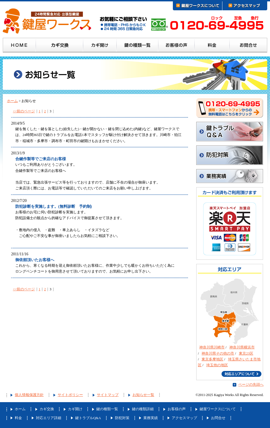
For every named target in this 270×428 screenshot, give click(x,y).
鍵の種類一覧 (137, 46)
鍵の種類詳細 (143, 409)
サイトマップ (108, 395)
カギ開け (100, 46)
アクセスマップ (184, 418)
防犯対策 (229, 155)
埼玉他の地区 (217, 365)
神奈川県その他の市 (218, 353)
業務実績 (150, 418)
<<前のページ (24, 111)
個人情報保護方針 (29, 395)
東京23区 (246, 353)
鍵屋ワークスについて (218, 409)
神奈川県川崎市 (212, 347)
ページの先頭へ (251, 385)
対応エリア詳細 (48, 418)
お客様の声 (176, 46)
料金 (212, 46)
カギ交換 (59, 46)
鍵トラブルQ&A (229, 131)
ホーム (19, 46)
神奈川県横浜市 (242, 347)
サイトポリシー (70, 395)
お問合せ (248, 46)
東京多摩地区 (212, 359)
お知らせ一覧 (143, 395)
